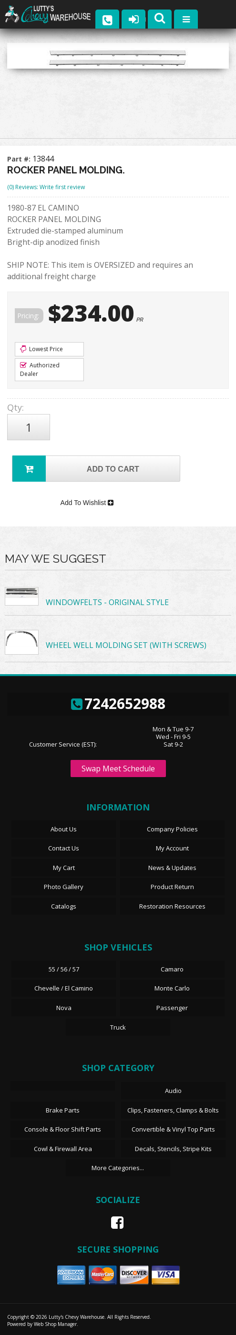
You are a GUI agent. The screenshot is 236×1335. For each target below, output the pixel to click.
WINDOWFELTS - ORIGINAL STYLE (107, 602)
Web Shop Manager (55, 1324)
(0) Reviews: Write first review (46, 187)
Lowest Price (41, 349)
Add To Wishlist (87, 502)
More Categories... (118, 1168)
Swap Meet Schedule (118, 768)
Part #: (19, 158)
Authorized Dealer (40, 369)
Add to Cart (75, 468)
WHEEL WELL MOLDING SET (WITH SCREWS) (126, 645)
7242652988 (118, 703)
